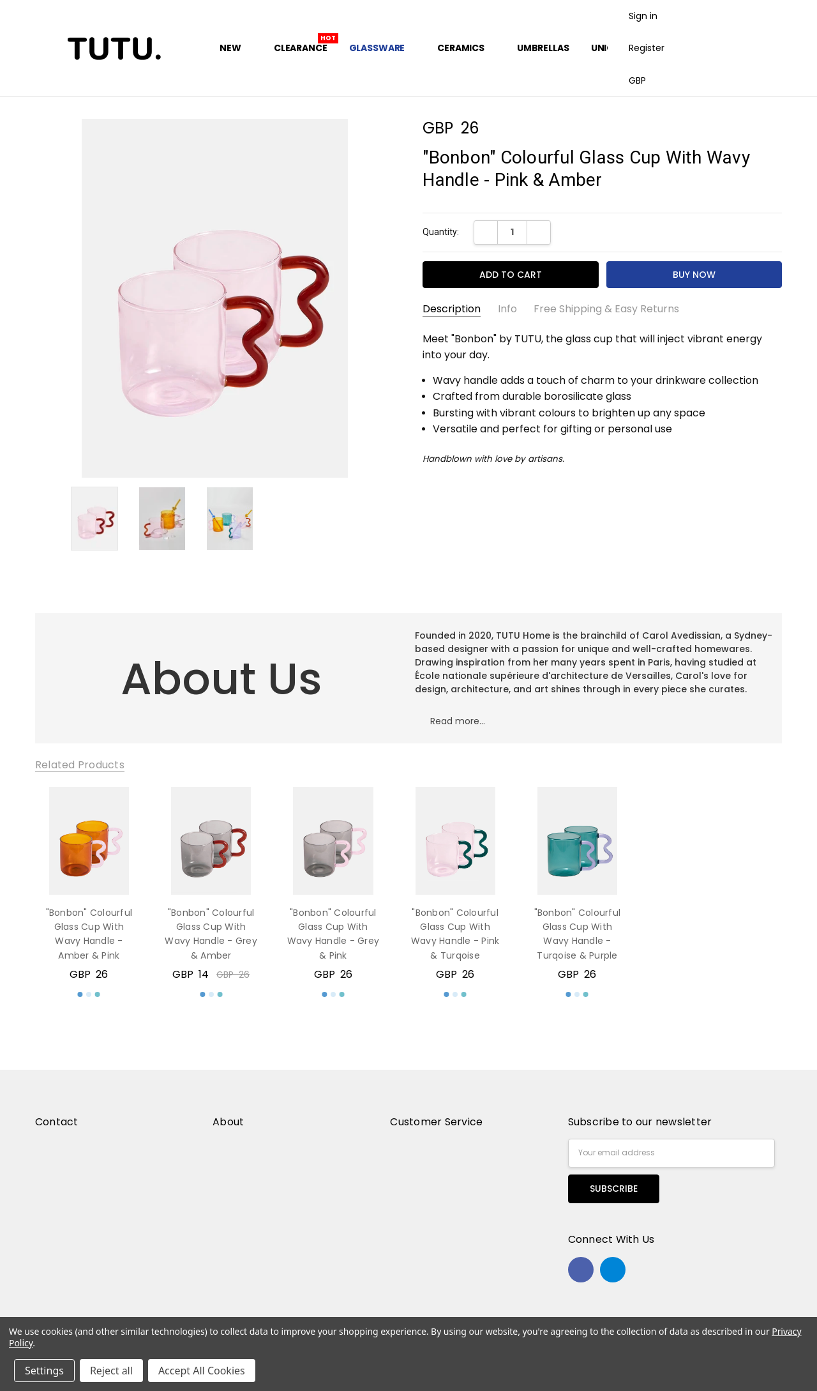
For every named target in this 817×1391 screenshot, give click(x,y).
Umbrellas (543, 48)
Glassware (382, 48)
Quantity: (441, 232)
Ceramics (466, 48)
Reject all (111, 1371)
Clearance (300, 48)
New (235, 48)
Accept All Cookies (201, 1371)
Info (507, 309)
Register (646, 48)
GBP (642, 80)
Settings (44, 1371)
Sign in (643, 16)
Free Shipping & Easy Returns (606, 309)
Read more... (457, 721)
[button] (457, 726)
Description (452, 309)
